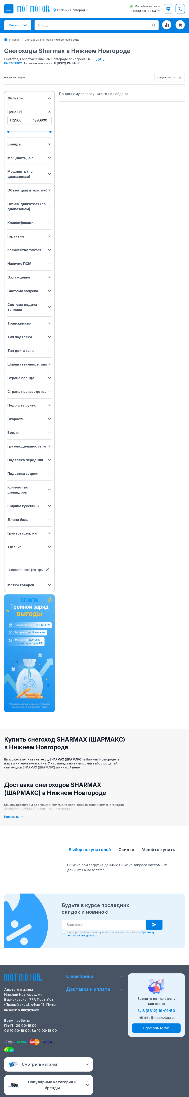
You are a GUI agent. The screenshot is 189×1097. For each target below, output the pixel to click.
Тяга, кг (29, 547)
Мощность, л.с (29, 158)
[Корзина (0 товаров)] (180, 24)
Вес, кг (29, 432)
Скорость (29, 419)
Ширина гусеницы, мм (29, 364)
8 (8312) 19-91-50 (67, 63)
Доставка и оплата (94, 989)
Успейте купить (158, 849)
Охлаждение (29, 277)
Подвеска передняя (29, 460)
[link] (52, 39)
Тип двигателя (29, 351)
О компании (94, 976)
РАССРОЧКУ (13, 63)
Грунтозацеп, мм (29, 533)
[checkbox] (63, 932)
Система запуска (29, 291)
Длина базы (29, 519)
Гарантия (29, 236)
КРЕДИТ (97, 59)
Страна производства (29, 391)
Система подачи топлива (29, 307)
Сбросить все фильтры (29, 569)
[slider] (8, 132)
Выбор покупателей (90, 849)
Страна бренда (29, 378)
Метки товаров (29, 585)
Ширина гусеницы (29, 506)
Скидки (126, 849)
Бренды (29, 144)
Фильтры (29, 98)
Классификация (29, 222)
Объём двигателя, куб (29, 190)
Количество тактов (29, 250)
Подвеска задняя (29, 473)
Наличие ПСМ (29, 263)
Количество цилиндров (29, 489)
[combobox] (169, 77)
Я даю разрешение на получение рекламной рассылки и (110, 934)
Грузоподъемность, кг (29, 446)
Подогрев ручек (29, 405)
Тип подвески (29, 337)
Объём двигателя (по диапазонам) (29, 206)
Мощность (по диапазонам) (29, 174)
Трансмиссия (29, 323)
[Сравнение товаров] (166, 24)
